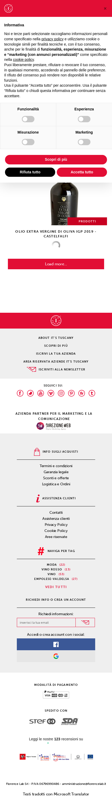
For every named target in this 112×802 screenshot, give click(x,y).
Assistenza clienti (56, 518)
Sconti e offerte (56, 478)
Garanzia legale (56, 472)
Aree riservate (56, 537)
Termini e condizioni (56, 466)
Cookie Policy (55, 531)
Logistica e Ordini (56, 484)
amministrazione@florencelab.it (84, 784)
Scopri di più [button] (56, 159)
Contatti (56, 512)
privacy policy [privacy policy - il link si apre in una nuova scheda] (53, 39)
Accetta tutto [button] (82, 172)
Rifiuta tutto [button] (30, 172)
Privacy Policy (56, 524)
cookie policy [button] (23, 59)
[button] (105, 8)
